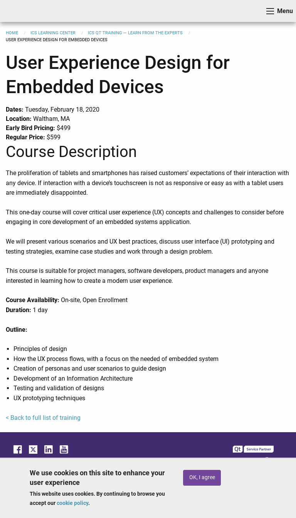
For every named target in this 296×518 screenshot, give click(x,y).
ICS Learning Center (53, 32)
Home (12, 32)
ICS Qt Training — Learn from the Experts (135, 32)
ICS (17, 11)
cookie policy (72, 503)
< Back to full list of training (43, 417)
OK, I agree (202, 477)
